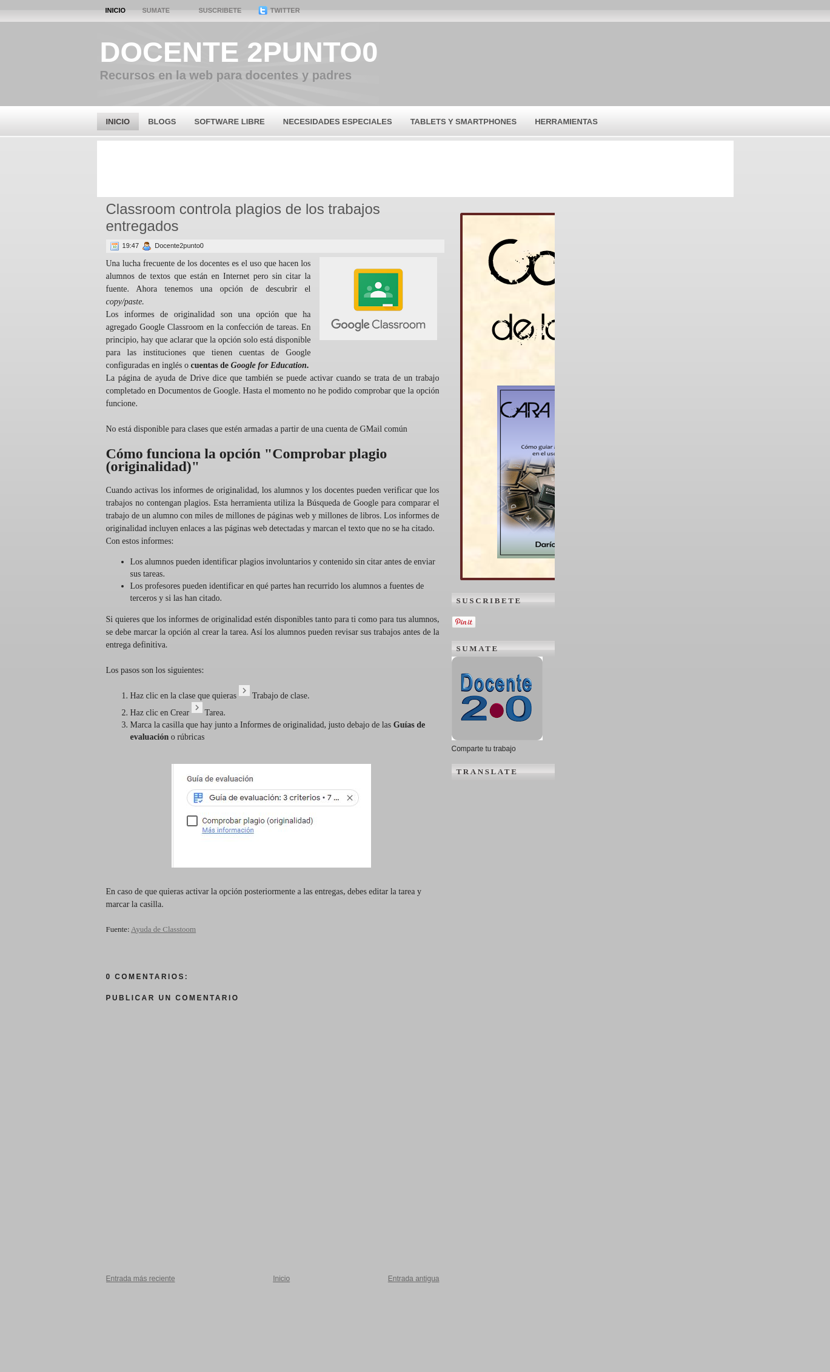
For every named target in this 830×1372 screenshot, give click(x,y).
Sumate (156, 10)
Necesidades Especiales (337, 121)
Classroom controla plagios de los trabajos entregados (243, 217)
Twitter (279, 10)
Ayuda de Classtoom (163, 929)
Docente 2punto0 (239, 52)
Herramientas (566, 121)
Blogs (162, 121)
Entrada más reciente (140, 1278)
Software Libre (229, 121)
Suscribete (219, 10)
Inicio (115, 10)
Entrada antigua (414, 1278)
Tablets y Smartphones (463, 121)
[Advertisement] (415, 168)
